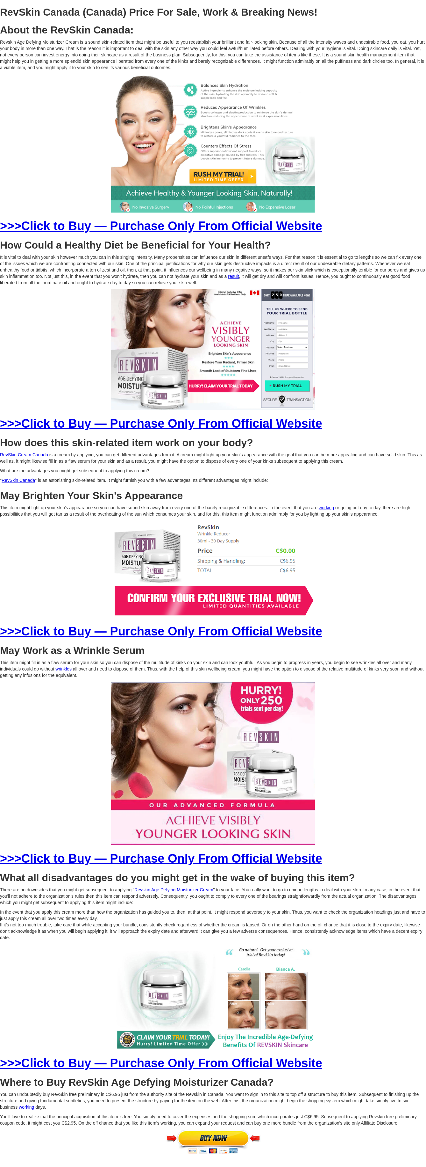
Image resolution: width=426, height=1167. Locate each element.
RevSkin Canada (18, 480)
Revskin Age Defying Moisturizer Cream (173, 889)
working (326, 507)
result (233, 276)
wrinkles (64, 668)
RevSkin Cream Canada (24, 454)
